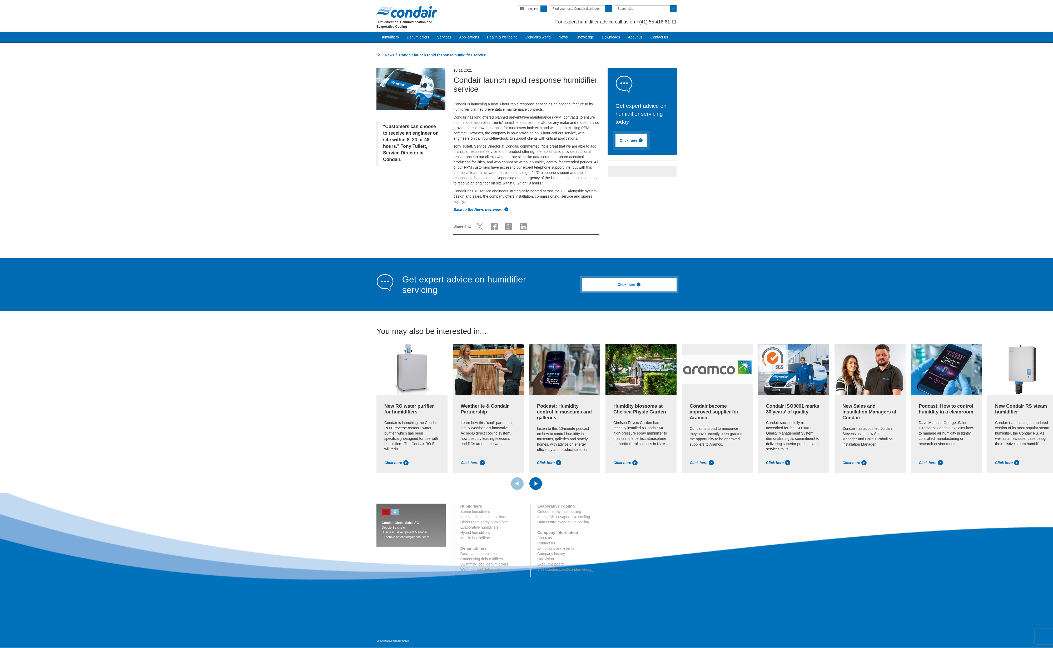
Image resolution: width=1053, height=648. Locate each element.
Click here (631, 140)
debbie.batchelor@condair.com (407, 537)
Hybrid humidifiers (475, 532)
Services (444, 37)
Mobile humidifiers (475, 538)
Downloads (611, 37)
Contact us (659, 37)
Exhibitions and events (555, 548)
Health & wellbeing (502, 37)
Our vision (545, 559)
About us (635, 37)
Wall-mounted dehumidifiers (483, 569)
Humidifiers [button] (389, 37)
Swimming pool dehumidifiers (484, 564)
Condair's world (538, 37)
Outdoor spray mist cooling (559, 511)
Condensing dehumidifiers (481, 559)
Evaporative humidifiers (479, 527)
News (563, 37)
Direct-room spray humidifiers (484, 522)
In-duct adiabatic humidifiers (483, 517)
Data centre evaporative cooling (563, 522)
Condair (406, 12)
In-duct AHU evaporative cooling (563, 517)
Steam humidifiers (475, 511)
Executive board (550, 564)
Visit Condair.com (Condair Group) (565, 569)
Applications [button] (469, 37)
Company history (551, 554)
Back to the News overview (481, 209)
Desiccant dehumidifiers (480, 554)
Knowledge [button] (585, 37)
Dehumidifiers (418, 37)
